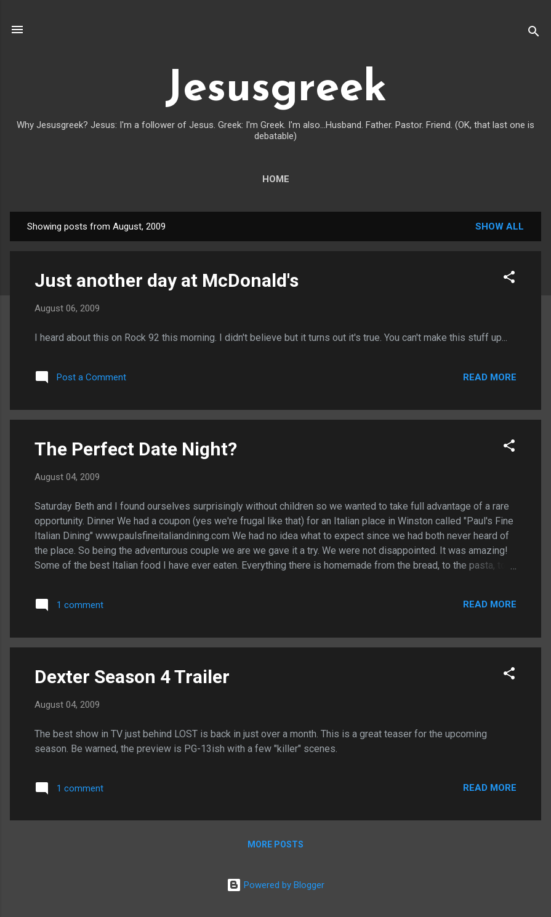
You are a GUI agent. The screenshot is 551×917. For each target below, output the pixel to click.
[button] (509, 279)
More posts (275, 844)
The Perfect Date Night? (135, 449)
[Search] (533, 33)
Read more (490, 377)
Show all (499, 226)
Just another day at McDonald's (166, 280)
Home (275, 179)
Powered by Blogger (275, 885)
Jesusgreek (276, 89)
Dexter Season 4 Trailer (132, 676)
